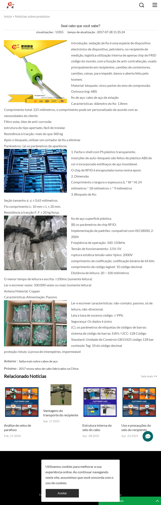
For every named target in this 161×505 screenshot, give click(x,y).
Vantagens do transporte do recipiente (60, 413)
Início (8, 16)
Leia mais (149, 376)
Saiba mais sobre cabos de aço (38, 361)
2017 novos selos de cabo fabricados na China (48, 368)
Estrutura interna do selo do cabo (97, 427)
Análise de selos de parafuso (17, 427)
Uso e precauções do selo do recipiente (136, 427)
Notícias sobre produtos (32, 16)
